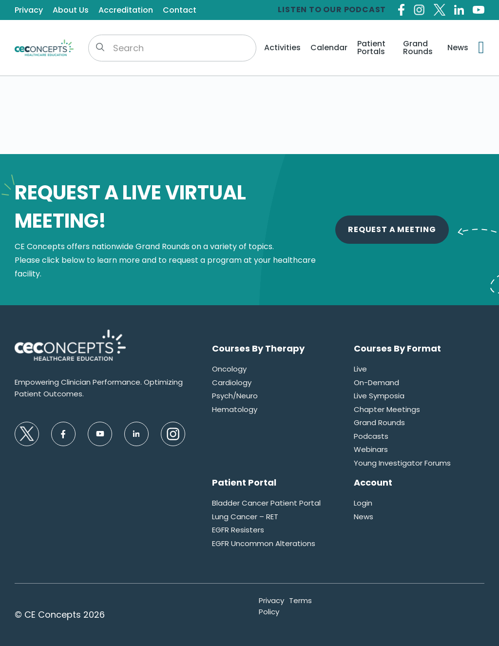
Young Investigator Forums (402, 463)
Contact (179, 10)
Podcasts (371, 436)
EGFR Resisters (238, 530)
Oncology (229, 369)
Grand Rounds (418, 48)
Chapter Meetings (387, 409)
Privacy (29, 10)
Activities (282, 48)
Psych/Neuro (235, 396)
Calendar (328, 48)
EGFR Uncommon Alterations (263, 543)
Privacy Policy (271, 606)
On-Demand (376, 382)
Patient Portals (371, 48)
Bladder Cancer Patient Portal (266, 503)
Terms (300, 600)
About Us (71, 10)
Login (363, 503)
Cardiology (231, 382)
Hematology (234, 409)
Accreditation (125, 10)
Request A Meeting (392, 229)
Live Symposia (379, 396)
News (457, 48)
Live (360, 369)
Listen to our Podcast (332, 10)
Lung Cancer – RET (245, 516)
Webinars (371, 449)
